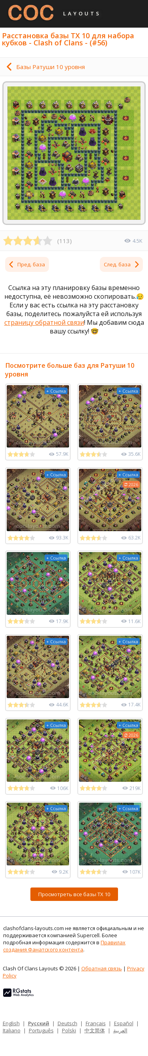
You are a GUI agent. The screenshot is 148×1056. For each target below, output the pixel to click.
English (11, 1023)
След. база (122, 264)
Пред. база (26, 264)
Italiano (12, 1030)
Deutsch (67, 1023)
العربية (120, 1030)
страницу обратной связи (44, 322)
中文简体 (94, 1030)
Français (96, 1023)
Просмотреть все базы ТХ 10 (74, 894)
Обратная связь (101, 968)
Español (123, 1023)
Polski (69, 1030)
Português (41, 1030)
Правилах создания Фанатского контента (64, 946)
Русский (38, 1023)
